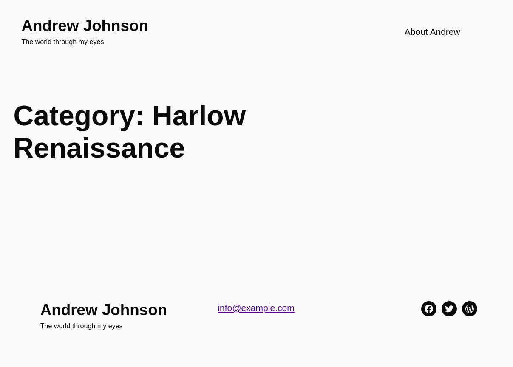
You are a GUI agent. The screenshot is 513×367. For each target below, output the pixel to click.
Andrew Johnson (85, 25)
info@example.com (256, 308)
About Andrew (432, 32)
